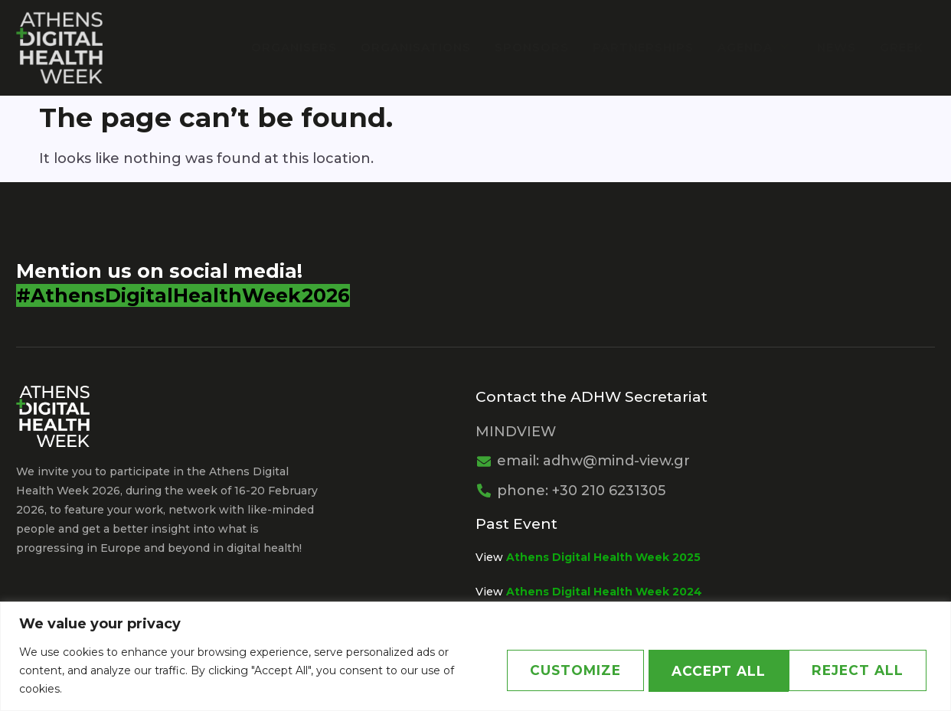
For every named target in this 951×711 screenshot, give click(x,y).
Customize (554, 670)
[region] (475, 656)
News (837, 47)
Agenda (757, 47)
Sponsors (535, 47)
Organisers (299, 47)
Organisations (419, 47)
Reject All (705, 670)
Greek (901, 47)
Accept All (858, 670)
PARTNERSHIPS (645, 47)
